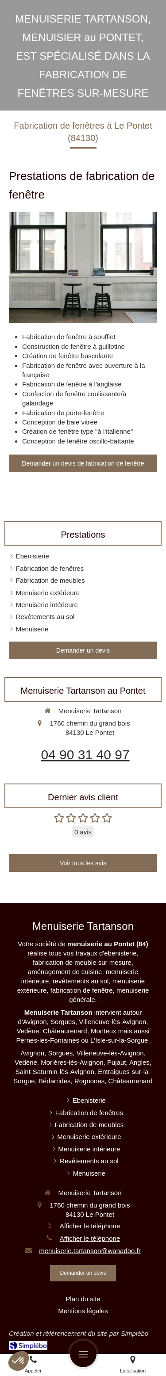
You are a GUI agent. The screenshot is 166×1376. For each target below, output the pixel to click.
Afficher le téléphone (90, 1226)
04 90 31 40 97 (85, 754)
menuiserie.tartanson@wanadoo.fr (90, 1250)
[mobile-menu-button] (83, 1353)
